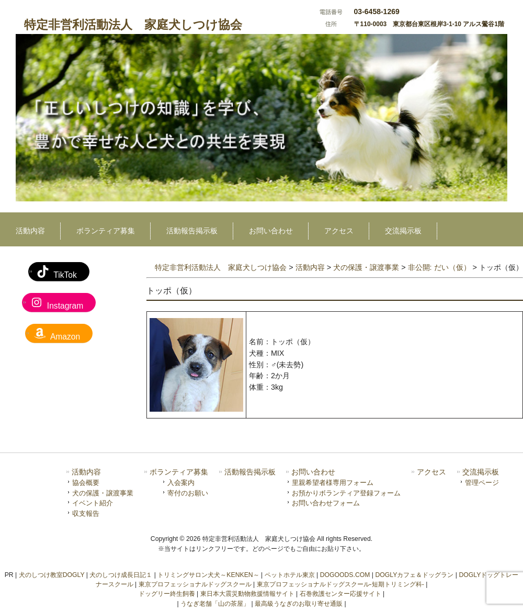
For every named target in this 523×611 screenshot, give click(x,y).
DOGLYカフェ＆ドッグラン (414, 575)
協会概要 (85, 482)
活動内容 (86, 472)
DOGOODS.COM (345, 575)
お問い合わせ (313, 472)
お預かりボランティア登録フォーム (346, 493)
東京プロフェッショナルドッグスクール (195, 584)
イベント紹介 (92, 503)
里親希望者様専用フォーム (332, 482)
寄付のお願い (187, 493)
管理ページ (482, 482)
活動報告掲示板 (250, 472)
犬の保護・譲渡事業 (102, 493)
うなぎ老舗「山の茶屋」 (214, 603)
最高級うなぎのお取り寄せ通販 (299, 603)
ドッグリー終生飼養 (167, 593)
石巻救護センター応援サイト (340, 593)
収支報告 (85, 513)
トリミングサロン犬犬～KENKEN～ (208, 575)
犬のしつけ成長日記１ (120, 575)
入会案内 (181, 482)
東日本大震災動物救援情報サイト (247, 593)
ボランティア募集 (179, 472)
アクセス (431, 472)
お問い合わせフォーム (326, 503)
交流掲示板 (480, 472)
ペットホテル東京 (290, 575)
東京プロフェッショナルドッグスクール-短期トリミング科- (340, 584)
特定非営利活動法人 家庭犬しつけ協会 (133, 24)
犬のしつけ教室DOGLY (52, 575)
